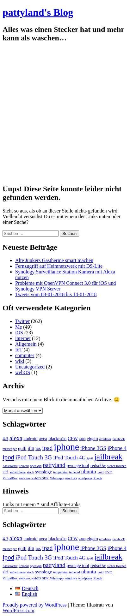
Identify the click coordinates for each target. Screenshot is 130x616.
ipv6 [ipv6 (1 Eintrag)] (90, 458)
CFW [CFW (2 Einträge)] (72, 438)
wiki (19, 361)
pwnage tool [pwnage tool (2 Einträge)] (78, 465)
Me (18, 327)
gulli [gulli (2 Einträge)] (22, 448)
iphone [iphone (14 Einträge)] (66, 447)
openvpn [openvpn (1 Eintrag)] (36, 466)
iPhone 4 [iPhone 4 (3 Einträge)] (117, 448)
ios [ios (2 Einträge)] (38, 448)
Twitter (22, 321)
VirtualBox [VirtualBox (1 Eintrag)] (10, 478)
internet (23, 338)
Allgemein (26, 344)
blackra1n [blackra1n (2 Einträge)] (57, 438)
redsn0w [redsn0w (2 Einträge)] (98, 465)
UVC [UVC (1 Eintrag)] (108, 472)
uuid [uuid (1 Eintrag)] (100, 472)
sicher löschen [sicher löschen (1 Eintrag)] (117, 466)
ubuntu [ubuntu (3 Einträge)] (88, 472)
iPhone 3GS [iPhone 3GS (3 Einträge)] (93, 448)
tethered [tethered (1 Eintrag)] (74, 472)
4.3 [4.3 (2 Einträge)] (5, 438)
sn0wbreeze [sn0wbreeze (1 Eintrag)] (18, 472)
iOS (19, 332)
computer (24, 355)
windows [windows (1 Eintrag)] (71, 478)
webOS (22, 372)
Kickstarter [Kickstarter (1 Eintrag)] (10, 466)
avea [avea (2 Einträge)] (43, 438)
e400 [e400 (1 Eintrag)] (82, 439)
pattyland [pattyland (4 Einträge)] (54, 465)
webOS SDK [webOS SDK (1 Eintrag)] (40, 478)
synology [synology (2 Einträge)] (43, 471)
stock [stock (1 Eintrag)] (30, 472)
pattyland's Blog (38, 12)
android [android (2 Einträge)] (30, 438)
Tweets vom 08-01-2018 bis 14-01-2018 (56, 294)
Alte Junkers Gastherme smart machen (54, 260)
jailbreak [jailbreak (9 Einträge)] (108, 456)
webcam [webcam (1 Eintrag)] (24, 478)
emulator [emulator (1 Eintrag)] (105, 439)
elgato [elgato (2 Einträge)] (92, 438)
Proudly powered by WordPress (34, 604)
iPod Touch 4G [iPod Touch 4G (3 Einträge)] (69, 458)
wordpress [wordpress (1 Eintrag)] (85, 478)
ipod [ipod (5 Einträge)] (8, 457)
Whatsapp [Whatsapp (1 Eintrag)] (57, 478)
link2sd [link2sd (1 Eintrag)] (23, 466)
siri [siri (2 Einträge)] (6, 471)
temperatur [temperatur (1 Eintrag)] (60, 472)
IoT (18, 349)
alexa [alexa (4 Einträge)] (15, 438)
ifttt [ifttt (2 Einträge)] (31, 448)
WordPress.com (18, 610)
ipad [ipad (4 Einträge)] (47, 448)
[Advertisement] (65, 113)
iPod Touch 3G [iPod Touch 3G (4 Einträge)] (33, 457)
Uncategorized (30, 366)
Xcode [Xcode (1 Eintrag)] (97, 478)
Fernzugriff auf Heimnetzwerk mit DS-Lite (58, 266)
